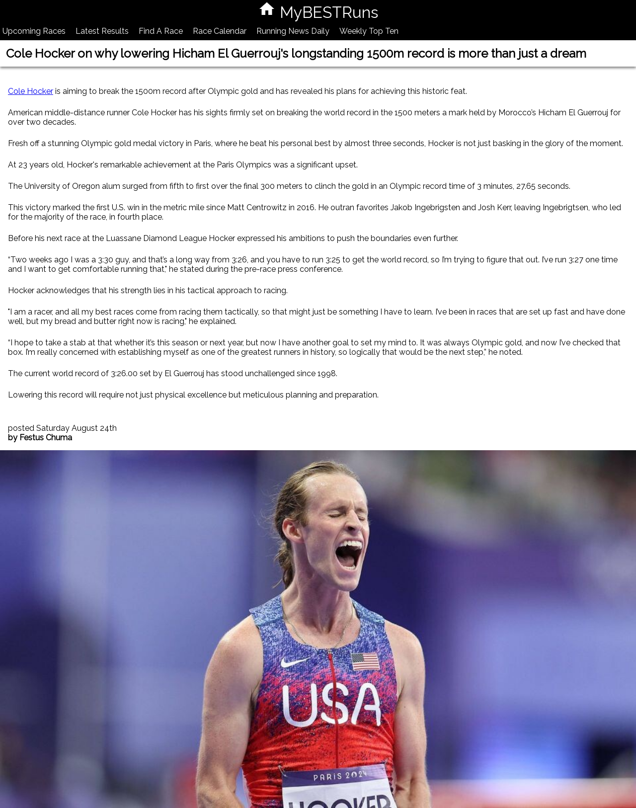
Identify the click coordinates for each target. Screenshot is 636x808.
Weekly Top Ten (368, 31)
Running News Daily (292, 31)
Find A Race (161, 31)
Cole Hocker (30, 91)
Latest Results (102, 31)
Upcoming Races (34, 31)
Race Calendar (219, 31)
